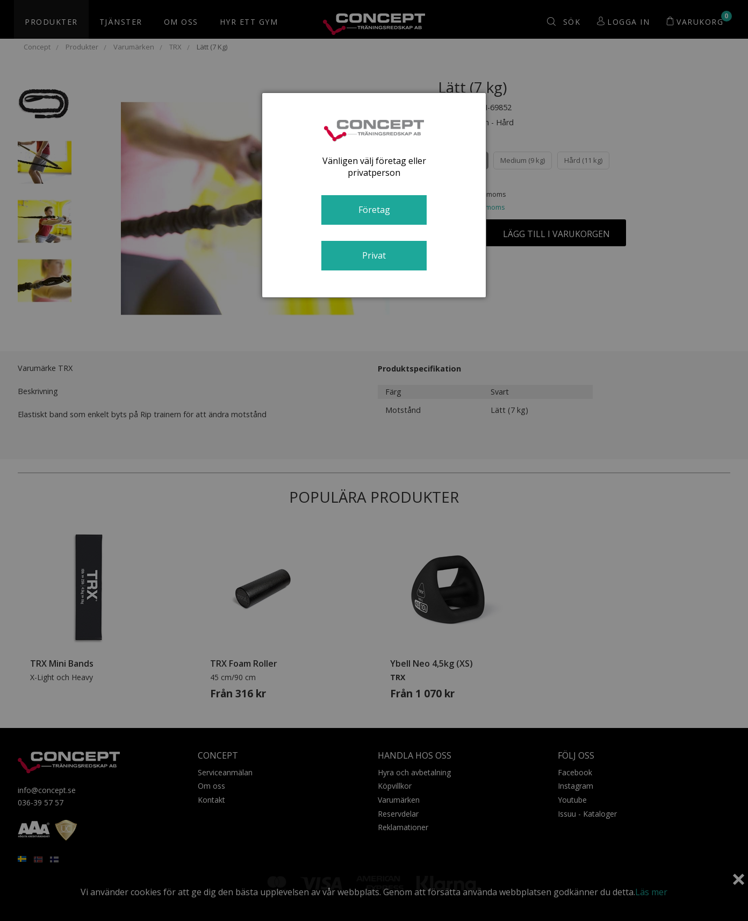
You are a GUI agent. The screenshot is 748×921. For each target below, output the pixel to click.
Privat (374, 255)
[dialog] (374, 195)
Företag (374, 210)
